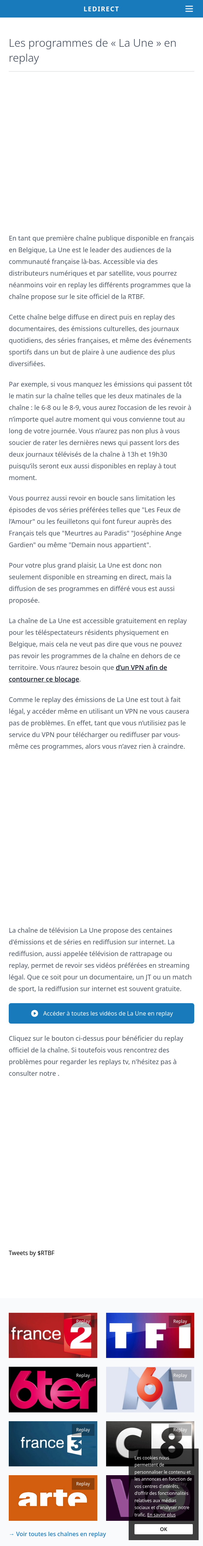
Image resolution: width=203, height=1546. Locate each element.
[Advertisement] (101, 148)
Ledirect (101, 8)
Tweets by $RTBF (31, 1253)
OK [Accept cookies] (163, 1529)
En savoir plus (161, 1515)
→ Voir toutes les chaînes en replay (57, 1534)
